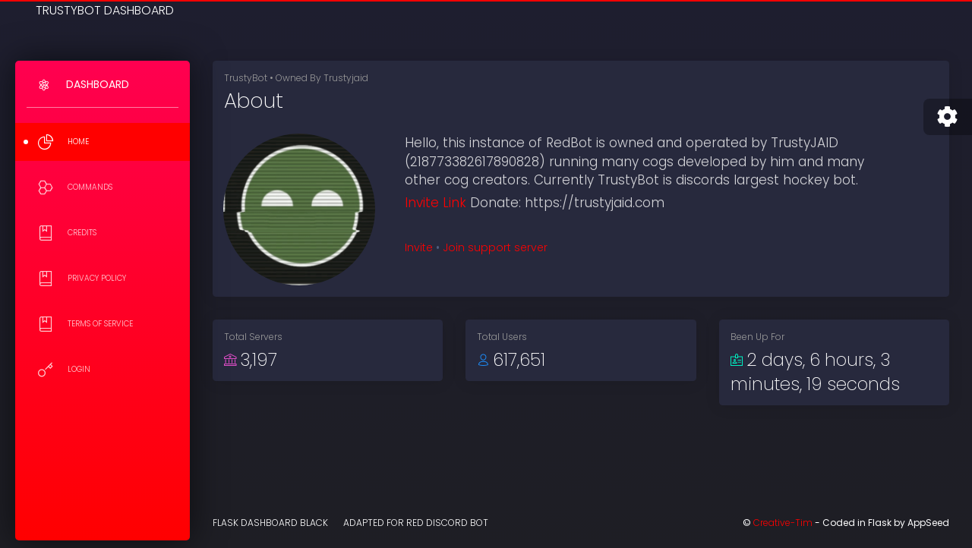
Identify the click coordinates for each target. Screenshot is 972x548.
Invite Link (435, 203)
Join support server (495, 247)
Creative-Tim (783, 522)
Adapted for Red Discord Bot (415, 522)
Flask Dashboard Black (270, 522)
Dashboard (97, 84)
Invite (419, 247)
